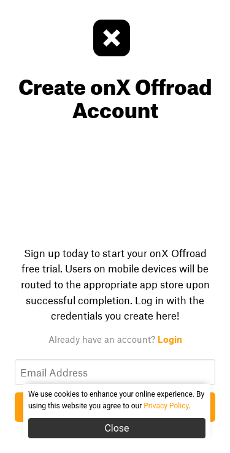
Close (116, 428)
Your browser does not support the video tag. (115, 179)
